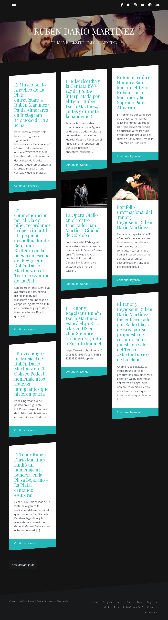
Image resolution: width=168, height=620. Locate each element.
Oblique (48, 601)
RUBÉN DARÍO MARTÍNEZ (84, 31)
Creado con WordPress (21, 601)
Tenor (129, 602)
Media (107, 607)
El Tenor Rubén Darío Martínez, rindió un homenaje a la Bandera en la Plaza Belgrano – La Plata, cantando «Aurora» (31, 474)
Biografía (108, 602)
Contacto (152, 607)
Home (95, 602)
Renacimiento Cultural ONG (128, 607)
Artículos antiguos (23, 565)
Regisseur (152, 602)
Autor (140, 602)
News (119, 602)
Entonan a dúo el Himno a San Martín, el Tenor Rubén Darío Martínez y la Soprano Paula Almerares (134, 92)
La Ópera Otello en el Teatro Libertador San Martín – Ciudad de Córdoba (83, 225)
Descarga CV (150, 612)
